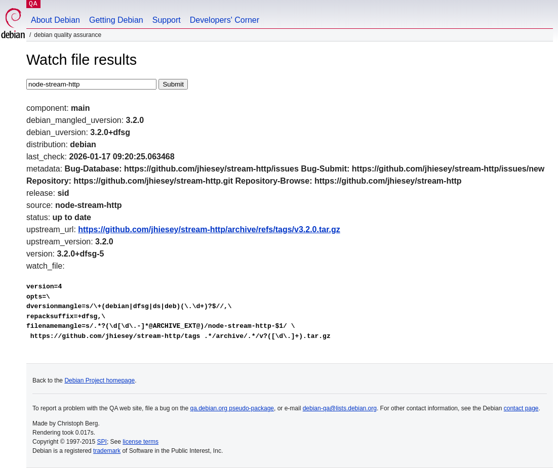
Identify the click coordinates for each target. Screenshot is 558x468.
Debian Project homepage (99, 380)
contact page (521, 408)
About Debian (55, 20)
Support (166, 20)
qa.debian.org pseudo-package (232, 408)
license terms (140, 441)
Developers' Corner (224, 20)
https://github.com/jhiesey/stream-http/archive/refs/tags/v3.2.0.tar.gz (209, 229)
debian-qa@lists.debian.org (340, 408)
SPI (102, 441)
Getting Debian (116, 20)
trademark (107, 450)
